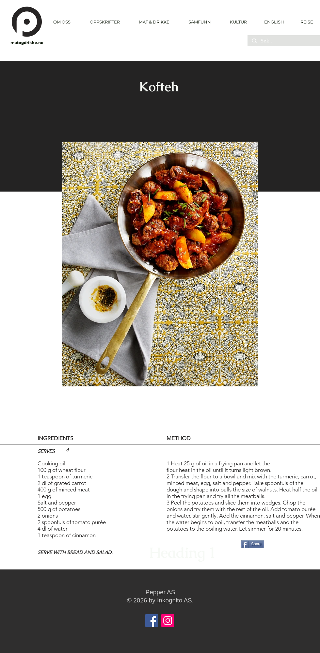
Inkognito (169, 600)
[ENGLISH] (274, 21)
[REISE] (304, 21)
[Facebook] (151, 620)
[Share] (252, 544)
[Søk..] (283, 41)
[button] (104, 22)
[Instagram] (167, 620)
